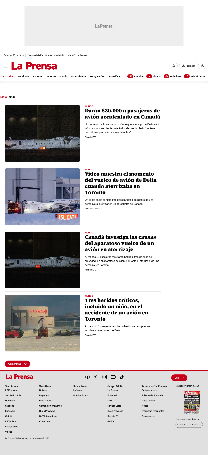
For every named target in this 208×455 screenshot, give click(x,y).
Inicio (3, 97)
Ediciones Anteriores (189, 425)
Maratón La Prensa (77, 55)
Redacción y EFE (92, 209)
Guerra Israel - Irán (54, 55)
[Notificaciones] (174, 66)
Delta (12, 97)
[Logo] (26, 66)
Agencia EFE (90, 137)
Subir (179, 377)
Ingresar (190, 66)
